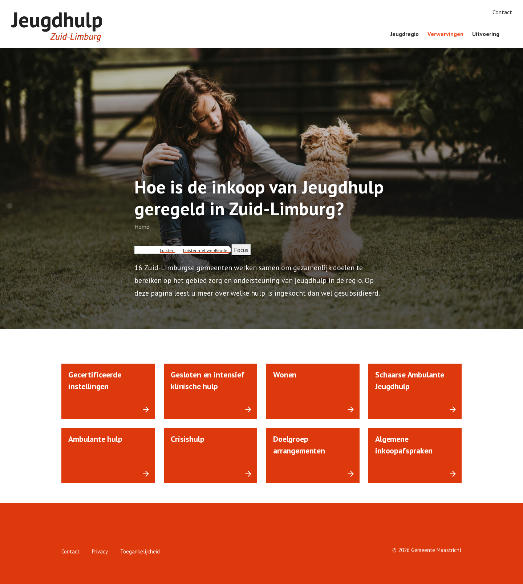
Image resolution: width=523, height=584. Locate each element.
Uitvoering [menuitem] (485, 33)
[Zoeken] (512, 34)
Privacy (100, 551)
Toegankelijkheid (140, 551)
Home (141, 226)
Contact (502, 12)
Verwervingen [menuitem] (445, 33)
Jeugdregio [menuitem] (404, 33)
